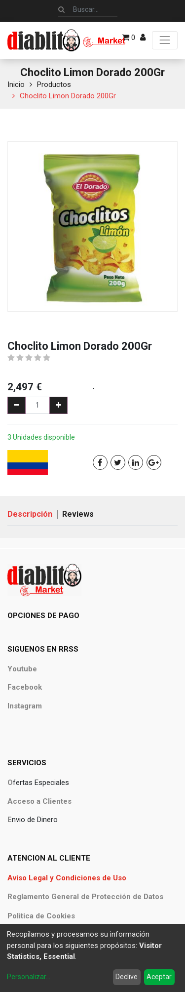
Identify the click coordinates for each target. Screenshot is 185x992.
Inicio (16, 84)
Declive (126, 977)
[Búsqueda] (61, 9)
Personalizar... (28, 977)
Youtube (22, 668)
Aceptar (159, 977)
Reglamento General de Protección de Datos (85, 896)
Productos (54, 84)
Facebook (24, 687)
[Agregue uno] (58, 405)
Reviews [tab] (78, 514)
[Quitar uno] (16, 405)
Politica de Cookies (41, 915)
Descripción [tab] (29, 514)
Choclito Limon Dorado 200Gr (68, 95)
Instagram (24, 706)
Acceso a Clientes (39, 801)
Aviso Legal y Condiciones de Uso (66, 877)
